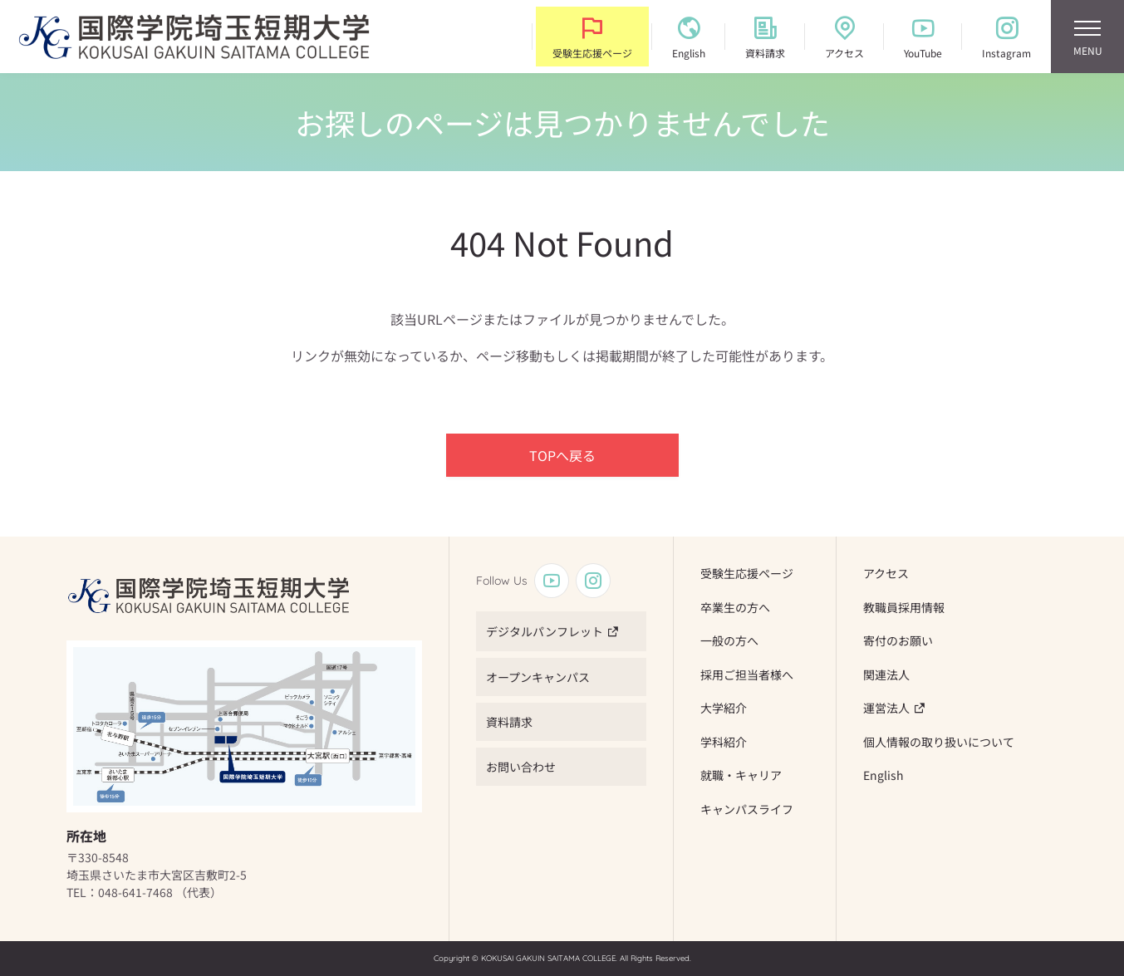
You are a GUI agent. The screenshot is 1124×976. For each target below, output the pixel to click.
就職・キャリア (741, 775)
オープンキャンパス (538, 677)
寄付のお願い (898, 640)
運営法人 (886, 707)
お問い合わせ (521, 766)
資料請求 (509, 722)
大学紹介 (723, 708)
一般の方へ (729, 640)
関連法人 (886, 674)
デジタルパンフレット (544, 631)
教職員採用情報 (904, 607)
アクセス (886, 573)
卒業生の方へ (735, 607)
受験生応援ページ (746, 573)
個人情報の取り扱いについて (938, 742)
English (883, 775)
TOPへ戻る (562, 455)
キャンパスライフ (746, 809)
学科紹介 (723, 742)
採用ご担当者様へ (746, 674)
